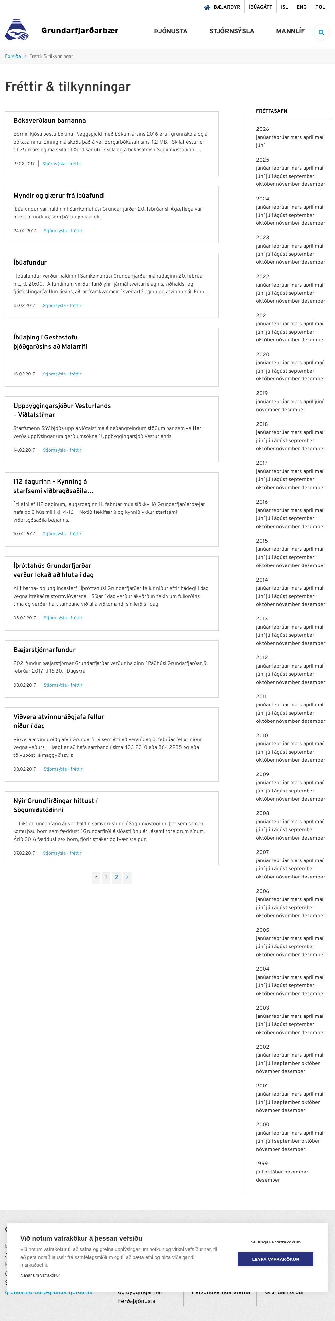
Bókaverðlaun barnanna (49, 121)
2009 (262, 775)
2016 (262, 502)
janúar (264, 137)
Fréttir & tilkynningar (51, 57)
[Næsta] (127, 878)
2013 (262, 619)
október (266, 184)
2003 (262, 1008)
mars (296, 137)
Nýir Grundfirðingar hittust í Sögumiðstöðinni (55, 806)
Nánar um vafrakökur (40, 1275)
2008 (262, 813)
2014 (262, 580)
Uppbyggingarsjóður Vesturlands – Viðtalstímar (62, 411)
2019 (262, 394)
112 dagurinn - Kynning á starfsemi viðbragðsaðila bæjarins (50, 487)
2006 (262, 891)
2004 (262, 969)
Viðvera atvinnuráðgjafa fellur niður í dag (58, 722)
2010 (262, 736)
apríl (309, 137)
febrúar (281, 137)
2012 (262, 658)
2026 (262, 129)
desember (313, 184)
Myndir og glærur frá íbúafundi (59, 196)
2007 (262, 852)
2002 (262, 1047)
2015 (262, 541)
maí (319, 137)
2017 (261, 463)
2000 (262, 1125)
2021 (262, 316)
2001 (262, 1086)
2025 (262, 160)
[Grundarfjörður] (61, 31)
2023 (262, 238)
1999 (262, 1164)
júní (260, 145)
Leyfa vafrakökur (276, 1259)
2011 (261, 697)
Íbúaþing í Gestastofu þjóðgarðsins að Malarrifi (50, 342)
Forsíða (13, 57)
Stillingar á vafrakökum (276, 1242)
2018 (262, 424)
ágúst (281, 176)
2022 (262, 277)
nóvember (288, 184)
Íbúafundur (30, 263)
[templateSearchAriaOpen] (321, 32)
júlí (270, 176)
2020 (262, 355)
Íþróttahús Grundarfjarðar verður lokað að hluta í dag (53, 571)
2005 (262, 930)
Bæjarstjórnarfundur (44, 650)
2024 (262, 199)
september (301, 176)
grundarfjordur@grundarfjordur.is (48, 1292)
